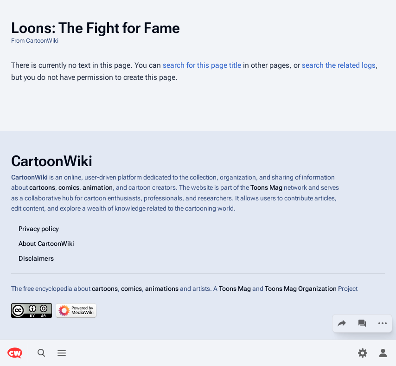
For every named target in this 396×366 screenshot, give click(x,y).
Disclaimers (36, 258)
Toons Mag (266, 188)
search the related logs (339, 65)
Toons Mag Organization (301, 288)
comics (68, 188)
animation (98, 188)
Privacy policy (39, 228)
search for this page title (202, 65)
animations (162, 288)
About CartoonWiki (46, 243)
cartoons (42, 188)
